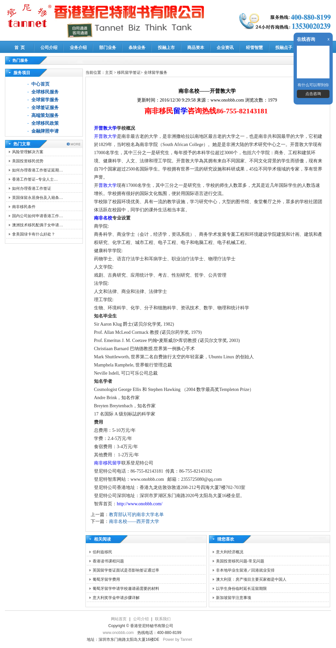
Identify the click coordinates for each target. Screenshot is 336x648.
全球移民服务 (45, 91)
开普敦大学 (105, 128)
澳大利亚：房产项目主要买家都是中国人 (251, 579)
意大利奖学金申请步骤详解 (116, 597)
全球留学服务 (45, 99)
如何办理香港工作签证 (31, 188)
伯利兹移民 (102, 552)
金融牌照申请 (45, 131)
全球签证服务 (45, 107)
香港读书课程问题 (108, 561)
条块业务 (137, 47)
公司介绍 (48, 47)
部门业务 (107, 47)
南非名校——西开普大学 (134, 521)
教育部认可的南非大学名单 (136, 514)
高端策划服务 (45, 115)
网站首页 (119, 619)
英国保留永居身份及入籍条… (37, 197)
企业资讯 (225, 47)
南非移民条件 (24, 206)
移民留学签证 (129, 72)
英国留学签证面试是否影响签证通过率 (126, 570)
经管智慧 (254, 47)
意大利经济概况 (229, 552)
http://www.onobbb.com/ (139, 503)
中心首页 (40, 84)
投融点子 (283, 47)
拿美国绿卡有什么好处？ (33, 234)
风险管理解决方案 (27, 152)
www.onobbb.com (118, 632)
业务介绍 (78, 47)
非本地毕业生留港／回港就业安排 (245, 570)
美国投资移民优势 (27, 161)
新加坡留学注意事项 (233, 597)
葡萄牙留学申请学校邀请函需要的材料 (126, 588)
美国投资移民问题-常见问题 (240, 561)
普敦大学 (108, 185)
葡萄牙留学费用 (106, 579)
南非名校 (103, 218)
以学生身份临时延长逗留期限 (241, 588)
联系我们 (163, 619)
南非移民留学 (107, 463)
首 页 (19, 47)
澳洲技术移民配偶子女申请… (37, 225)
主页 (109, 72)
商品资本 (195, 47)
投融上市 (166, 47)
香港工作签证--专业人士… (35, 179)
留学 (180, 111)
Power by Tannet (177, 639)
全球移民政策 (45, 123)
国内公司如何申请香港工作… (37, 216)
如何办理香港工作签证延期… (37, 170)
